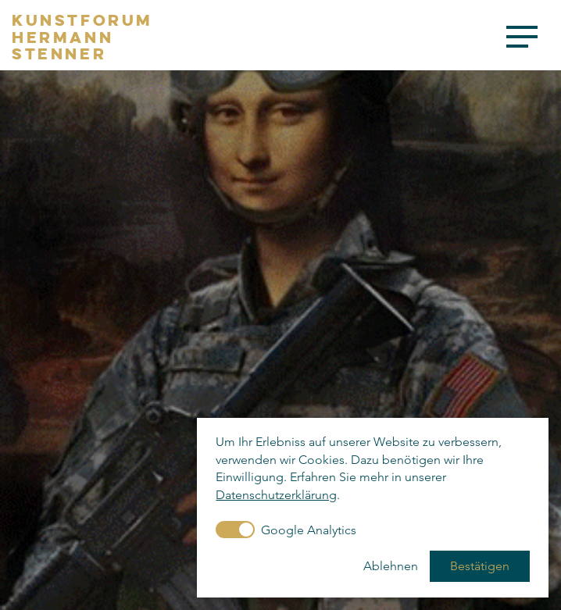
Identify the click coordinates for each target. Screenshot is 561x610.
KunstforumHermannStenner (82, 37)
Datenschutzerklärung (276, 494)
